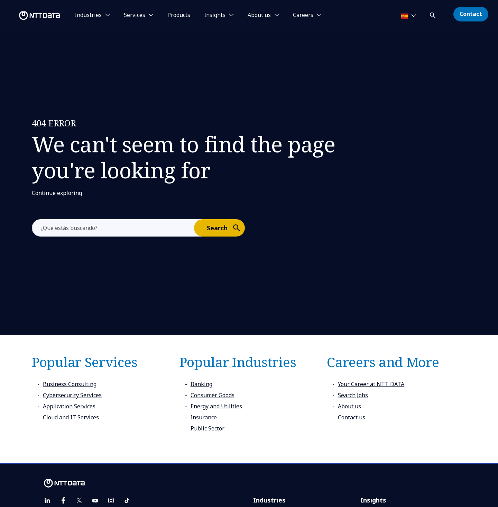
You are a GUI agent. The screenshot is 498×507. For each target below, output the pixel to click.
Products (178, 15)
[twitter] (79, 500)
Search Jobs (353, 395)
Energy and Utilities (216, 406)
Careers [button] (303, 15)
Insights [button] (214, 15)
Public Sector (207, 428)
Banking (201, 384)
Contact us (351, 417)
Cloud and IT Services (71, 417)
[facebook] (63, 500)
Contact (471, 14)
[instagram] (111, 500)
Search (225, 227)
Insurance (204, 417)
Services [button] (134, 15)
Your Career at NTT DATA (371, 384)
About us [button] (259, 15)
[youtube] (95, 500)
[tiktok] (127, 500)
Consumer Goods (212, 395)
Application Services (69, 406)
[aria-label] (113, 228)
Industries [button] (88, 15)
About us (349, 406)
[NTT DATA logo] (31, 15)
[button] (433, 14)
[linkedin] (47, 500)
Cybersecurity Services (72, 395)
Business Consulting (69, 384)
